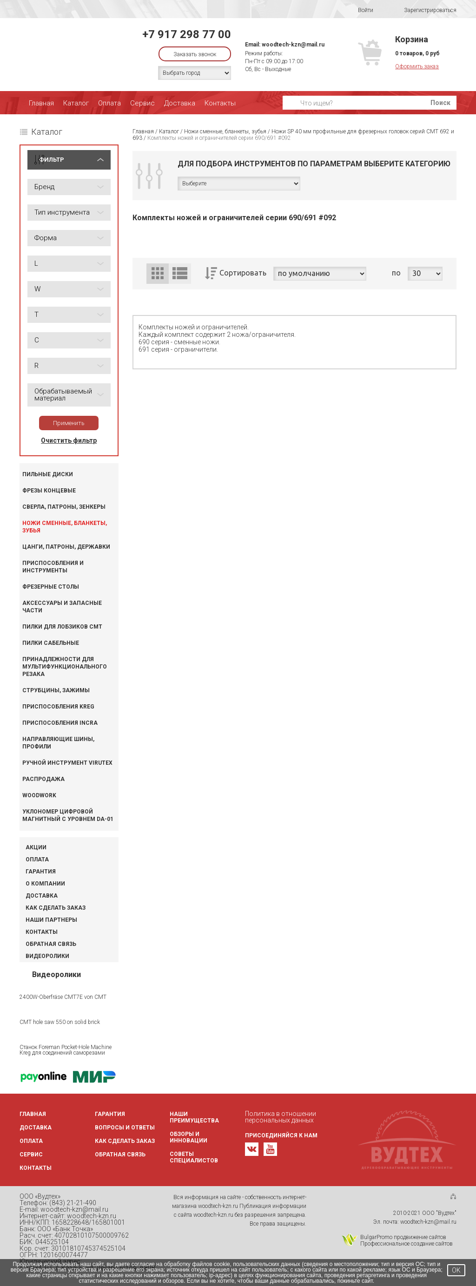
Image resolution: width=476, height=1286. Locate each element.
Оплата (109, 103)
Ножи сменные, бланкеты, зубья (64, 527)
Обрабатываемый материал (63, 394)
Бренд (44, 187)
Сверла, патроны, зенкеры (64, 507)
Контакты (220, 103)
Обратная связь (51, 944)
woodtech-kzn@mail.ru (293, 44)
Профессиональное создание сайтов (406, 1243)
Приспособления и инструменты (53, 567)
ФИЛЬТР (51, 159)
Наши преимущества (194, 1117)
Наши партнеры (51, 920)
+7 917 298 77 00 (186, 34)
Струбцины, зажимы (56, 690)
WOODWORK (39, 795)
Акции (36, 847)
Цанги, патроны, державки (66, 547)
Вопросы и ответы (125, 1127)
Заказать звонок (194, 54)
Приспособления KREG (58, 706)
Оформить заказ (417, 66)
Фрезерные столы (50, 587)
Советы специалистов (194, 1157)
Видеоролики (47, 956)
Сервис (142, 103)
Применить (69, 423)
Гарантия (41, 871)
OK (456, 1270)
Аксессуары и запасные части (62, 607)
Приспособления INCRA (60, 723)
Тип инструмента (62, 212)
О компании (45, 883)
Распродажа (43, 779)
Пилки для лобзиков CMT (62, 626)
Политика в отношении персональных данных (280, 1117)
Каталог (76, 103)
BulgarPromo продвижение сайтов (403, 1237)
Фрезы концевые (49, 490)
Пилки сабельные (50, 643)
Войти (359, 10)
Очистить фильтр (69, 440)
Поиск (440, 102)
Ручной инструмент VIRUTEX (67, 763)
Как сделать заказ (56, 908)
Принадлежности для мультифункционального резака (64, 666)
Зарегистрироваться (424, 10)
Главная (41, 103)
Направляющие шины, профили (58, 743)
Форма (45, 238)
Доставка (179, 103)
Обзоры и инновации (188, 1137)
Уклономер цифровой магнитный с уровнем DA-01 (67, 815)
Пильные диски (47, 474)
